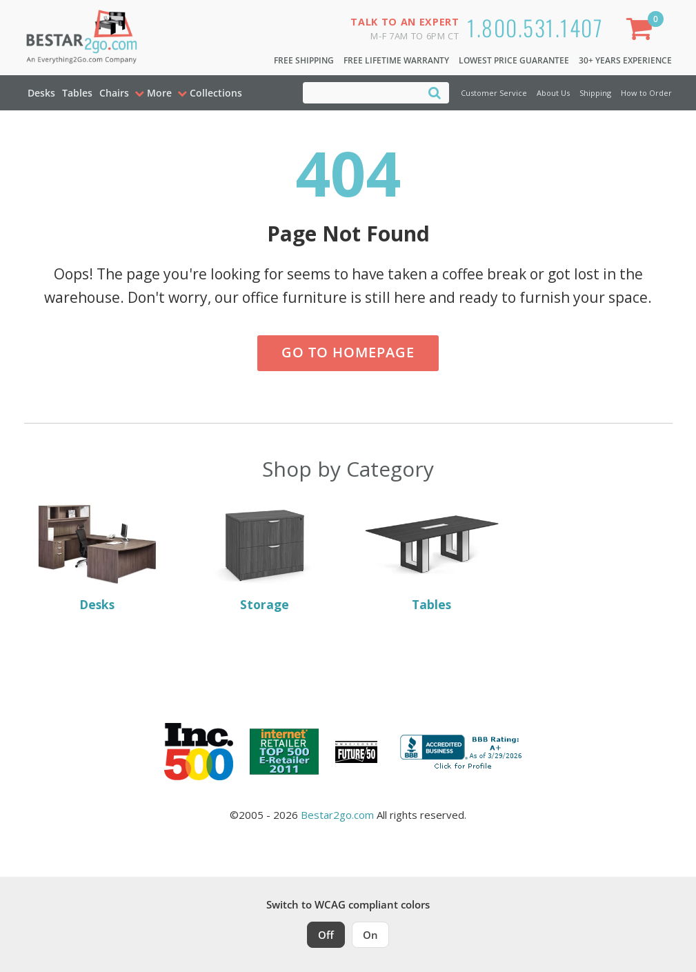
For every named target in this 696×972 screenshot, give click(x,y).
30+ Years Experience (625, 60)
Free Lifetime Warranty (396, 60)
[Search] (434, 92)
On (370, 935)
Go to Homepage (348, 352)
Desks (41, 92)
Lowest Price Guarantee (514, 60)
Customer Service (494, 93)
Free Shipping (304, 60)
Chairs (114, 92)
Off (326, 935)
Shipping (595, 93)
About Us (553, 93)
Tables (77, 92)
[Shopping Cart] (641, 31)
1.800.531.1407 (535, 27)
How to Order (646, 93)
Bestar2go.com (337, 815)
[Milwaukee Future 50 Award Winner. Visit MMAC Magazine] (356, 752)
